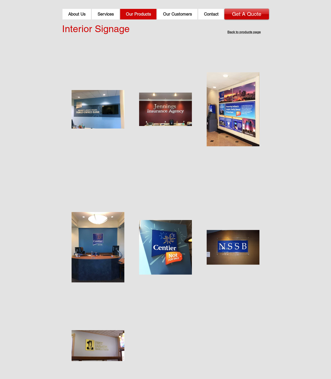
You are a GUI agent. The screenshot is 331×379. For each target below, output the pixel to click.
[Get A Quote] (246, 14)
